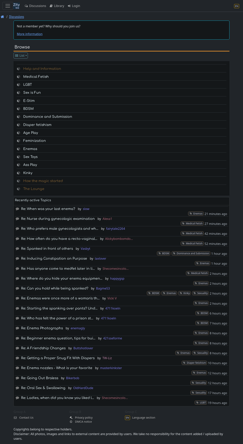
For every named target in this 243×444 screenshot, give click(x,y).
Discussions (35, 6)
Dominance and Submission (47, 117)
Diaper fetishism (37, 125)
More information (30, 34)
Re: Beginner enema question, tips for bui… (58, 338)
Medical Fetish (36, 77)
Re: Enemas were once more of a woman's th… (60, 298)
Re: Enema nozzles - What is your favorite (56, 368)
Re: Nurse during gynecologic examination (58, 219)
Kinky (27, 173)
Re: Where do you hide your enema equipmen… (61, 278)
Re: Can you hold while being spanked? (54, 288)
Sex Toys (30, 157)
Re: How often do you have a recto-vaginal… (59, 239)
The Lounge (33, 189)
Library (56, 6)
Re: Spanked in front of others (47, 249)
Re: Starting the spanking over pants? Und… (59, 308)
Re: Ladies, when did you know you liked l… (57, 398)
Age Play (30, 133)
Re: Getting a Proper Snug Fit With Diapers (58, 358)
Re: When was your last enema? (48, 209)
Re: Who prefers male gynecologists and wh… (59, 229)
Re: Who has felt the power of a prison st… (57, 318)
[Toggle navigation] (7, 6)
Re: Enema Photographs (42, 328)
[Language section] (237, 6)
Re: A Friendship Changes (43, 348)
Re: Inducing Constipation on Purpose (54, 258)
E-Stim (29, 101)
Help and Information (42, 69)
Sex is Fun (32, 93)
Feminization (34, 141)
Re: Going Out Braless (39, 378)
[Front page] (2, 16)
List (20, 55)
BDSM (28, 109)
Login (73, 6)
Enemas (30, 149)
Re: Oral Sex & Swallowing (43, 388)
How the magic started (43, 181)
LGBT (27, 85)
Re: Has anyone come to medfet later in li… (58, 269)
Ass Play (30, 165)
